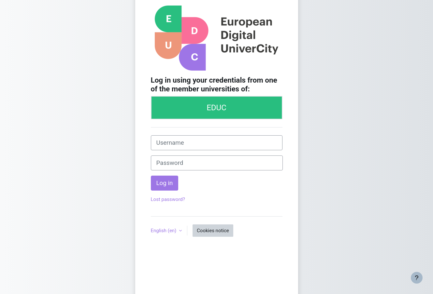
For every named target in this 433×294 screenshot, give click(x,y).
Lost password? (168, 199)
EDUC (216, 107)
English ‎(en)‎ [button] (164, 231)
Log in (164, 183)
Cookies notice (213, 231)
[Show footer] (417, 278)
